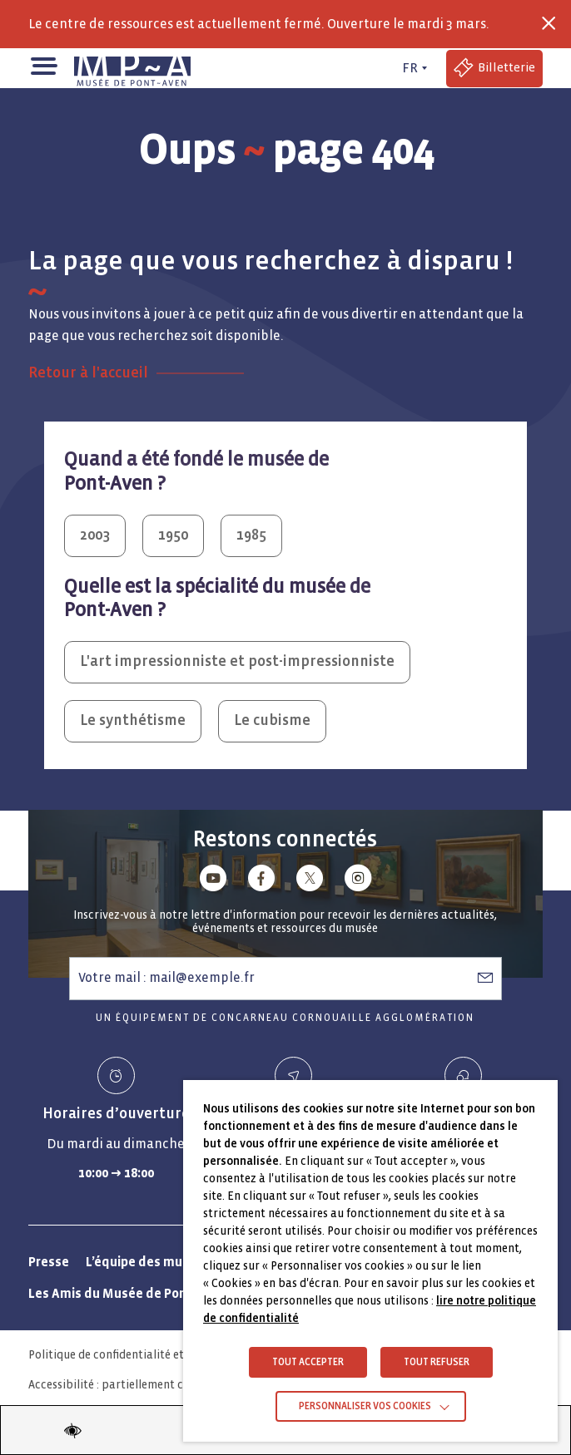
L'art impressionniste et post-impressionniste (237, 661)
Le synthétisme (133, 720)
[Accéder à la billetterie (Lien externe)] (494, 68)
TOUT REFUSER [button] (436, 1362)
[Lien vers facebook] (261, 881)
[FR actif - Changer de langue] (412, 68)
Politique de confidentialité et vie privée (132, 1355)
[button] (42, 64)
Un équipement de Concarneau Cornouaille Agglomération (285, 1018)
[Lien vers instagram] (358, 881)
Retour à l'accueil (88, 373)
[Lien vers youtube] (213, 881)
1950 (173, 535)
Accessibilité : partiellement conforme (128, 1385)
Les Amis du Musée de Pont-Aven (127, 1293)
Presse (48, 1262)
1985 (251, 535)
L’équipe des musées (148, 1262)
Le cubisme (272, 720)
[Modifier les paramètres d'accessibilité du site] (72, 1430)
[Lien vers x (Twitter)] (309, 881)
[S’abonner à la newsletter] (485, 978)
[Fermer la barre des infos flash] (548, 23)
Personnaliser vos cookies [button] (365, 1406)
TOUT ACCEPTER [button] (308, 1362)
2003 (95, 535)
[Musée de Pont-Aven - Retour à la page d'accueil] (132, 68)
